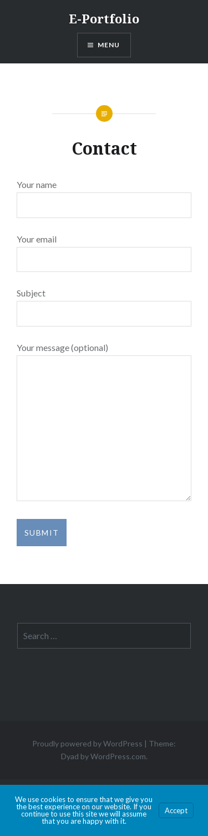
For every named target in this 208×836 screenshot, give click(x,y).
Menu (109, 45)
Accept (176, 810)
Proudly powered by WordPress (87, 743)
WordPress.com (118, 756)
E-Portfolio (104, 18)
